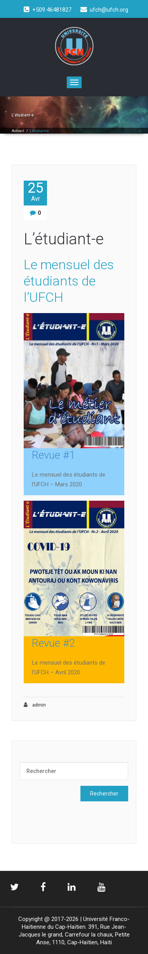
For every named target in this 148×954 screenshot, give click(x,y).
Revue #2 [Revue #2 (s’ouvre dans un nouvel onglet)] (53, 643)
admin (35, 705)
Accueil (18, 131)
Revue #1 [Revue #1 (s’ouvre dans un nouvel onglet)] (53, 455)
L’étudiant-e (64, 239)
